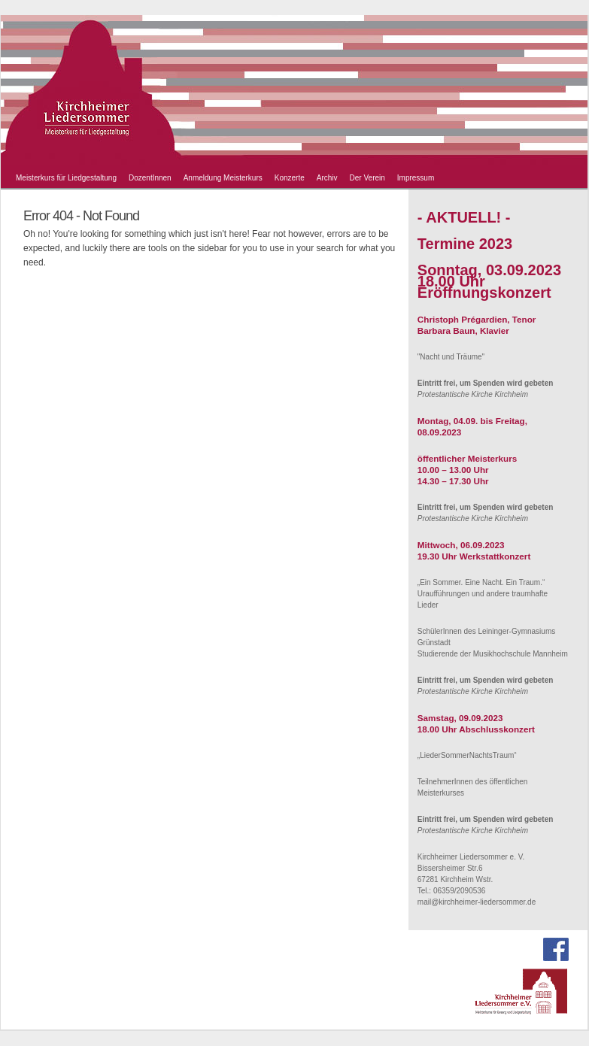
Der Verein (367, 178)
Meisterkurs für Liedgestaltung (66, 178)
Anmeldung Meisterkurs (223, 178)
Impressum (415, 178)
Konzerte (290, 178)
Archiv (327, 178)
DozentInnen (150, 178)
